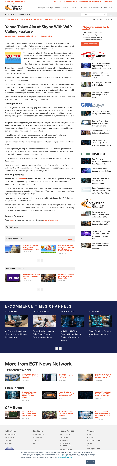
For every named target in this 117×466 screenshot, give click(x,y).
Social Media (83, 7)
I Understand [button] (90, 461)
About (89, 434)
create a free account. (50, 220)
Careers (89, 443)
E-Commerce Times (11, 19)
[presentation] (38, 260)
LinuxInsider (8, 443)
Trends (90, 7)
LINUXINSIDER (83, 1)
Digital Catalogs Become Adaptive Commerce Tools (100, 334)
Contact (89, 446)
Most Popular (97, 7)
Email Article (46, 36)
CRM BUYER (57, 1)
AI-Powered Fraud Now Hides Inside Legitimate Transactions (16, 334)
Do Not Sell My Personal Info (65, 457)
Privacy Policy (65, 455)
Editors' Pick (35, 440)
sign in (12, 220)
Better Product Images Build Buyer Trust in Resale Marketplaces (43, 334)
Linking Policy (64, 437)
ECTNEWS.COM (95, 1)
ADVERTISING (107, 1)
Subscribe (35, 443)
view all (71, 239)
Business (39, 7)
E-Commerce (47, 7)
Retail (69, 7)
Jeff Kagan (22, 179)
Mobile (64, 7)
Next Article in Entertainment (55, 19)
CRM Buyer (8, 440)
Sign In (22, 1)
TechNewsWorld (9, 437)
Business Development (94, 440)
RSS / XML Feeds (65, 443)
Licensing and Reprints (93, 449)
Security (74, 7)
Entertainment (38, 19)
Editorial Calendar (65, 434)
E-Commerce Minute (38, 434)
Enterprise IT (56, 7)
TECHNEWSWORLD (70, 1)
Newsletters (108, 7)
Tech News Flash (37, 437)
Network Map (64, 440)
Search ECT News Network (67, 446)
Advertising (90, 437)
